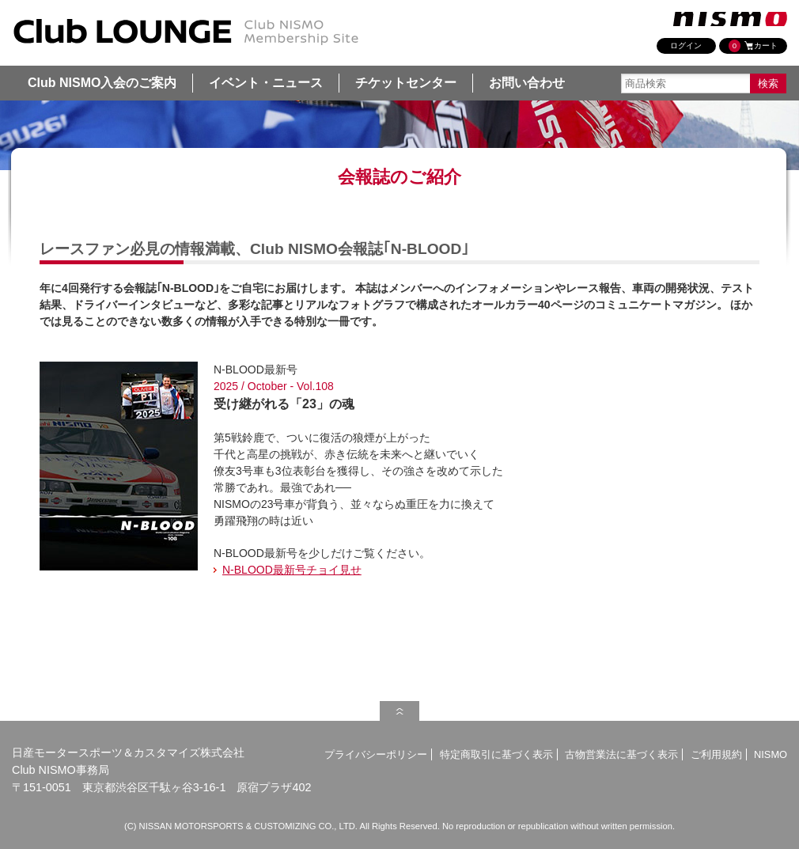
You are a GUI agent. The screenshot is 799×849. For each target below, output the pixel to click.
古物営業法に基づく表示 (621, 754)
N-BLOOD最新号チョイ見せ (292, 569)
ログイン (686, 45)
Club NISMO (186, 32)
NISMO (770, 754)
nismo (730, 19)
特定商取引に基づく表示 (496, 754)
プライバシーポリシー (375, 754)
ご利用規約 (716, 754)
